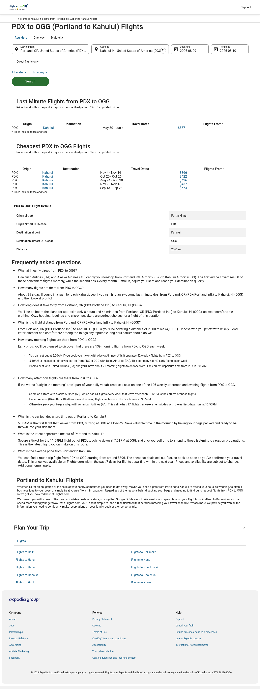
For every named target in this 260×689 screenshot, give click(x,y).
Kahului (48, 131)
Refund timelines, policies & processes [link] (196, 634)
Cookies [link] (96, 628)
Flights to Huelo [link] (25, 585)
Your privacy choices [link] (103, 654)
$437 (183, 187)
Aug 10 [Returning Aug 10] (225, 53)
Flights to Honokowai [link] (144, 570)
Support (246, 7)
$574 (183, 191)
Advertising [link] (15, 647)
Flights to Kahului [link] (76, 19)
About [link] (12, 622)
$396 (183, 175)
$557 (181, 131)
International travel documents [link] (192, 647)
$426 (183, 183)
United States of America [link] (38, 19)
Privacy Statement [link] (102, 622)
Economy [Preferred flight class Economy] (236, 39)
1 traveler (215, 39)
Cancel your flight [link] (185, 628)
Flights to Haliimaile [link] (143, 554)
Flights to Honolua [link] (27, 577)
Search (30, 76)
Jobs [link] (12, 628)
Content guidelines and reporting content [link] (114, 660)
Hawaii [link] (59, 19)
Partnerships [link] (16, 634)
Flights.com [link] (15, 19)
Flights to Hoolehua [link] (143, 577)
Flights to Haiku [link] (25, 554)
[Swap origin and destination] (91, 51)
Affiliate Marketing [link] (19, 654)
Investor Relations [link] (19, 641)
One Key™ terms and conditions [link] (109, 641)
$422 (183, 179)
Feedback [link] (14, 660)
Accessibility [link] (99, 647)
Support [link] (180, 622)
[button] (130, 530)
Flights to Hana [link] (25, 562)
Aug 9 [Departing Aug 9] (184, 53)
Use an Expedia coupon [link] (188, 641)
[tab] (21, 39)
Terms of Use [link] (99, 634)
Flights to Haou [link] (25, 570)
